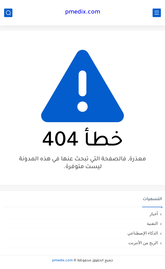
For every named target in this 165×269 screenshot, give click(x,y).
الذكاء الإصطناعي (142, 233)
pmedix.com (82, 12)
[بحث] (8, 13)
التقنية (152, 223)
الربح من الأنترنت (143, 242)
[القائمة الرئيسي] (157, 13)
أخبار (154, 213)
